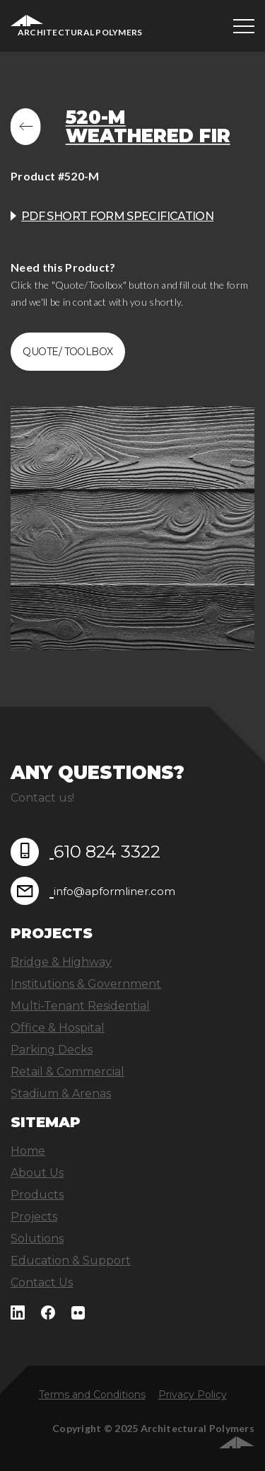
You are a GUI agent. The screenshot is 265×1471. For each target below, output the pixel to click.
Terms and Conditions (92, 1394)
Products (37, 1194)
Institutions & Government (86, 984)
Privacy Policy (192, 1394)
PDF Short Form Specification (117, 216)
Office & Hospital (58, 1027)
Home (28, 1151)
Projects (34, 1216)
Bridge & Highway (61, 962)
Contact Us (42, 1282)
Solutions (37, 1238)
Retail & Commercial (67, 1071)
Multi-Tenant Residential (80, 1006)
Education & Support (71, 1260)
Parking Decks (52, 1049)
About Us (37, 1172)
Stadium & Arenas (61, 1093)
